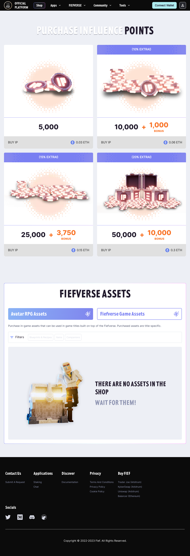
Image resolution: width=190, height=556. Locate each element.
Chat (36, 486)
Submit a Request (15, 482)
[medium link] (20, 517)
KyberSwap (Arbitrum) (130, 486)
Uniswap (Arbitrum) (128, 491)
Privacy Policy (97, 486)
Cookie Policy (97, 491)
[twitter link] (8, 517)
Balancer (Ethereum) (129, 496)
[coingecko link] (44, 517)
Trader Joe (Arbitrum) (129, 482)
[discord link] (32, 517)
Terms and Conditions (102, 482)
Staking (37, 482)
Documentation (70, 482)
